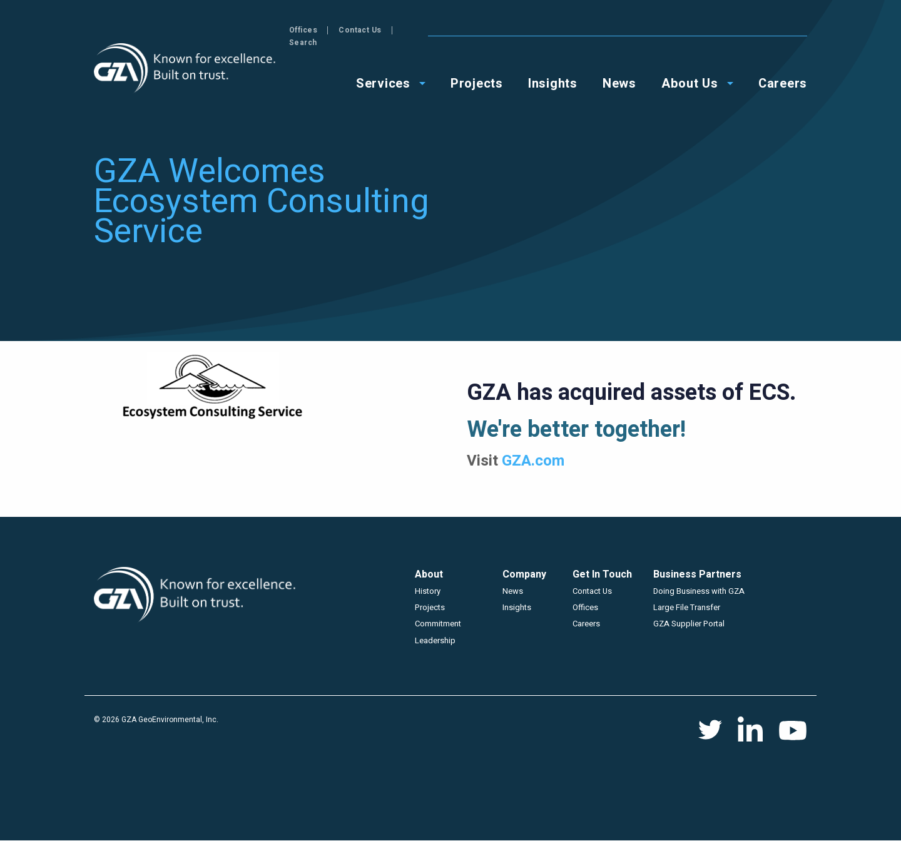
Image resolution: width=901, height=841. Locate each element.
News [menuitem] (619, 70)
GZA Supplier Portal (689, 623)
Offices (680, 30)
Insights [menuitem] (553, 70)
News (512, 591)
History (427, 591)
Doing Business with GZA (699, 591)
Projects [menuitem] (476, 70)
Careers (586, 623)
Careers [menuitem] (782, 70)
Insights (516, 607)
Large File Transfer (686, 607)
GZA (186, 68)
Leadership (435, 640)
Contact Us (736, 30)
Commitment (438, 623)
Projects (430, 607)
